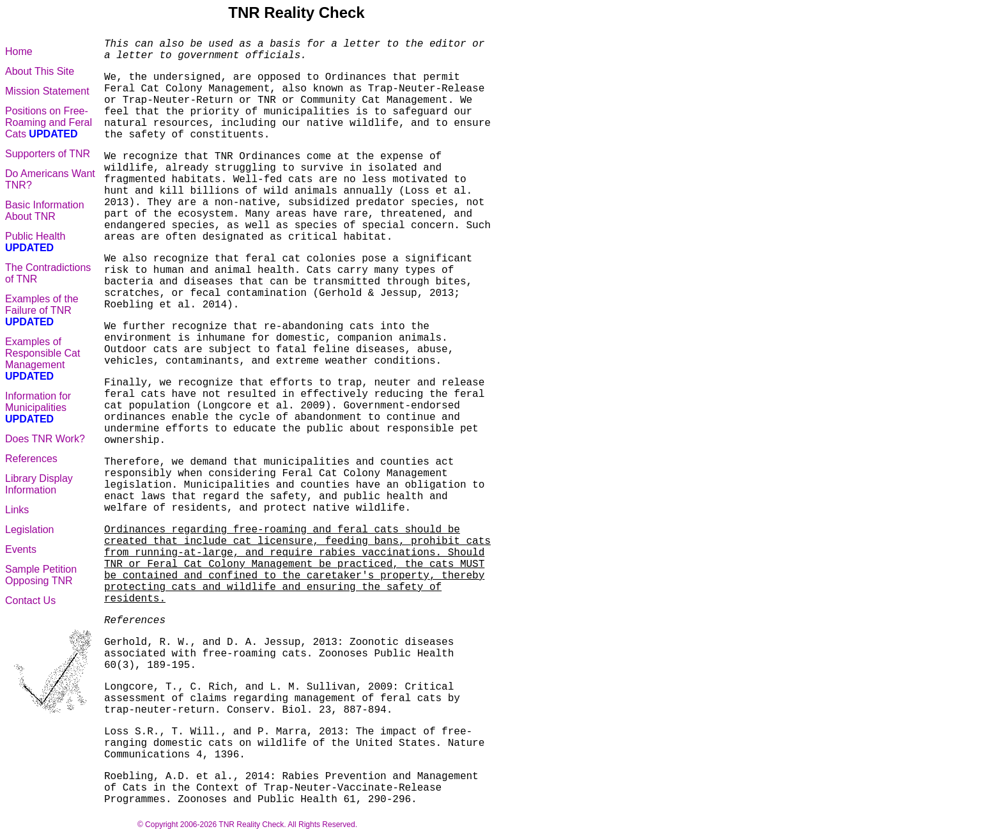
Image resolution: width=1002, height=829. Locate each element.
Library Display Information (39, 484)
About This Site (39, 71)
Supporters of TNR (47, 153)
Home (19, 51)
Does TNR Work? (45, 438)
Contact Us (30, 600)
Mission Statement (47, 91)
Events (20, 549)
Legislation (29, 529)
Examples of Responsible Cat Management (42, 359)
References (31, 458)
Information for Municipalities (38, 407)
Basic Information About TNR (44, 210)
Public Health (35, 242)
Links (17, 509)
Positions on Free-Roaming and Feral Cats (48, 122)
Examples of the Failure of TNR (42, 310)
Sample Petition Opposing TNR (41, 575)
